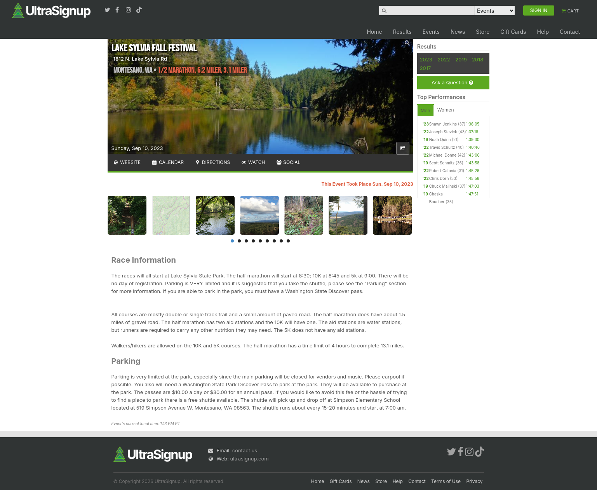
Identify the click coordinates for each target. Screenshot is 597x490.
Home (374, 31)
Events (431, 31)
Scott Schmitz (442, 162)
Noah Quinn (440, 139)
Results (402, 31)
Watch (253, 162)
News (458, 31)
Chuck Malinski (443, 186)
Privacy (474, 481)
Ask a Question (452, 82)
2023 (426, 59)
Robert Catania (442, 170)
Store (482, 31)
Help (543, 31)
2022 (444, 59)
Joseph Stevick (443, 131)
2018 (477, 59)
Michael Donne (443, 155)
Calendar (167, 162)
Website (127, 162)
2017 (425, 68)
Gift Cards (513, 31)
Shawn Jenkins (443, 124)
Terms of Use (446, 481)
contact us (244, 450)
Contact (570, 31)
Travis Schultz (442, 147)
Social (288, 162)
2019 (460, 59)
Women (445, 110)
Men (425, 110)
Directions (212, 162)
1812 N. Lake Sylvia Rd (140, 59)
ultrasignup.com (249, 458)
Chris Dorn (439, 178)
